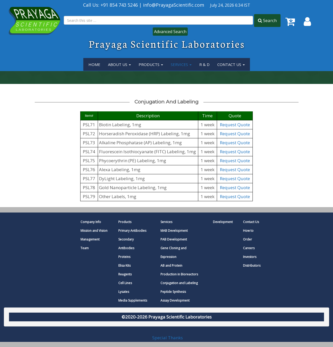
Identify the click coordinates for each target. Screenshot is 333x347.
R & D (204, 64)
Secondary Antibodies (126, 243)
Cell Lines (125, 283)
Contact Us (231, 64)
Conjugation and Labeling (179, 283)
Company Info (90, 222)
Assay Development (175, 300)
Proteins (124, 257)
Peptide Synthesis (173, 292)
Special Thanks (167, 337)
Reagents (125, 274)
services (181, 64)
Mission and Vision (93, 230)
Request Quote (235, 125)
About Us (119, 64)
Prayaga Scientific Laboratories (167, 43)
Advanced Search (170, 31)
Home (94, 64)
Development (223, 222)
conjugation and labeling (166, 102)
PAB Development (173, 239)
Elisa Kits (124, 265)
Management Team (90, 243)
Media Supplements (132, 300)
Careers (249, 248)
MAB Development (174, 230)
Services (166, 222)
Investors (249, 257)
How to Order (248, 235)
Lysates (123, 292)
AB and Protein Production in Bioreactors (179, 269)
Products (151, 64)
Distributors (251, 265)
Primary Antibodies (132, 230)
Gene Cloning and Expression (173, 252)
